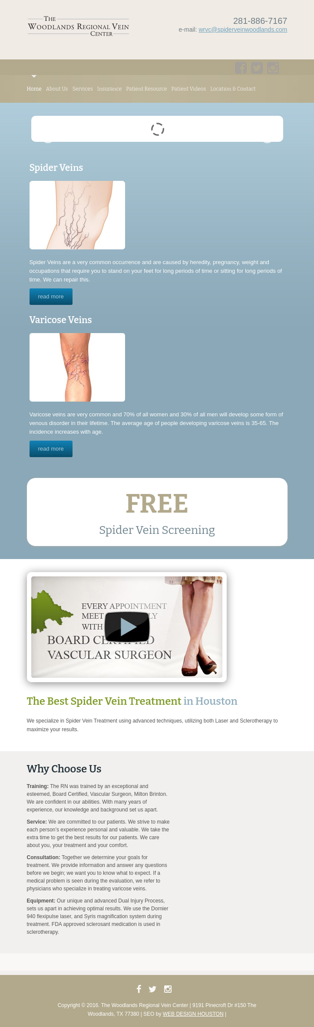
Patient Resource (146, 89)
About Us (57, 89)
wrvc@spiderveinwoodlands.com (242, 29)
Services (83, 89)
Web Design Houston (193, 1014)
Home (34, 89)
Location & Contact (232, 89)
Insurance (109, 89)
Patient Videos (188, 89)
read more (51, 296)
